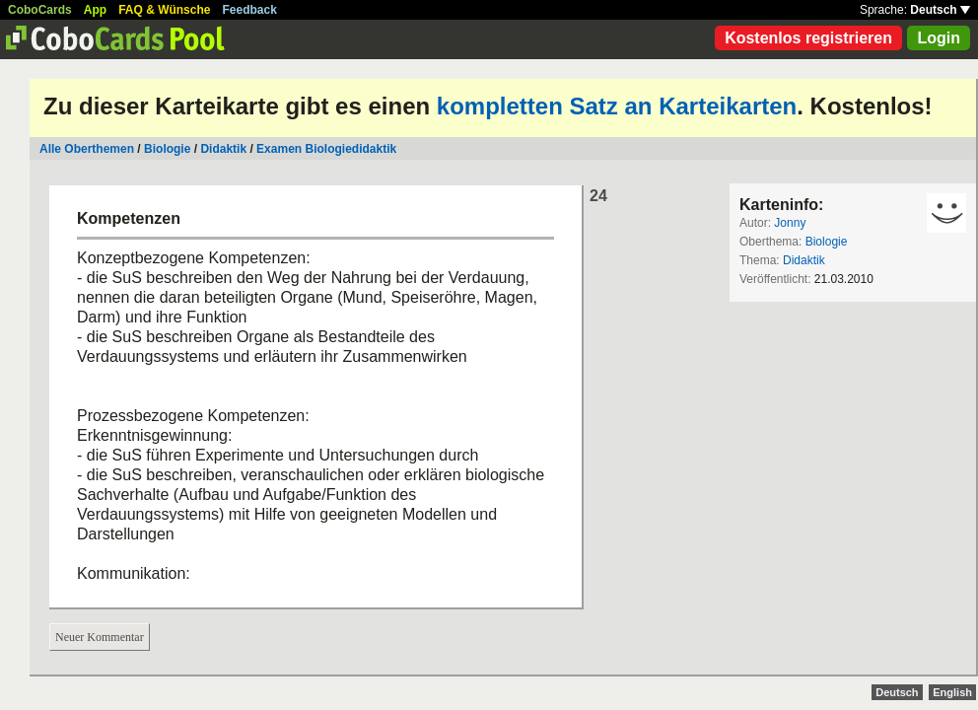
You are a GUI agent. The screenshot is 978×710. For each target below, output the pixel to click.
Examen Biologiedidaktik (326, 149)
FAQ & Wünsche (164, 10)
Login (938, 38)
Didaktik (223, 149)
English (952, 692)
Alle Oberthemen (86, 149)
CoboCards (40, 10)
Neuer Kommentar (99, 637)
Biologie (167, 149)
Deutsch (940, 10)
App (95, 10)
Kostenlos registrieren (808, 38)
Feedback (250, 10)
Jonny (789, 223)
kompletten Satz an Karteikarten (617, 106)
